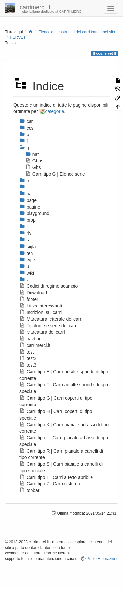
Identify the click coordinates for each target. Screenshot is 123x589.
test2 (27, 358)
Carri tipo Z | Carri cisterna (49, 483)
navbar (30, 338)
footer (28, 299)
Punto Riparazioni (102, 558)
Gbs (33, 167)
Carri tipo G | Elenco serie (55, 174)
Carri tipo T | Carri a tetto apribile (56, 477)
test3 (27, 365)
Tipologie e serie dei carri (48, 325)
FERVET (18, 37)
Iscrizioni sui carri (40, 312)
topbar (29, 490)
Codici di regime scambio (48, 286)
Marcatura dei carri (42, 332)
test (26, 352)
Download (33, 292)
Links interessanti (40, 305)
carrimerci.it (34, 345)
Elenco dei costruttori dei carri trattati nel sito (76, 32)
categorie (54, 111)
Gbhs (34, 160)
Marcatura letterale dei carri (50, 319)
